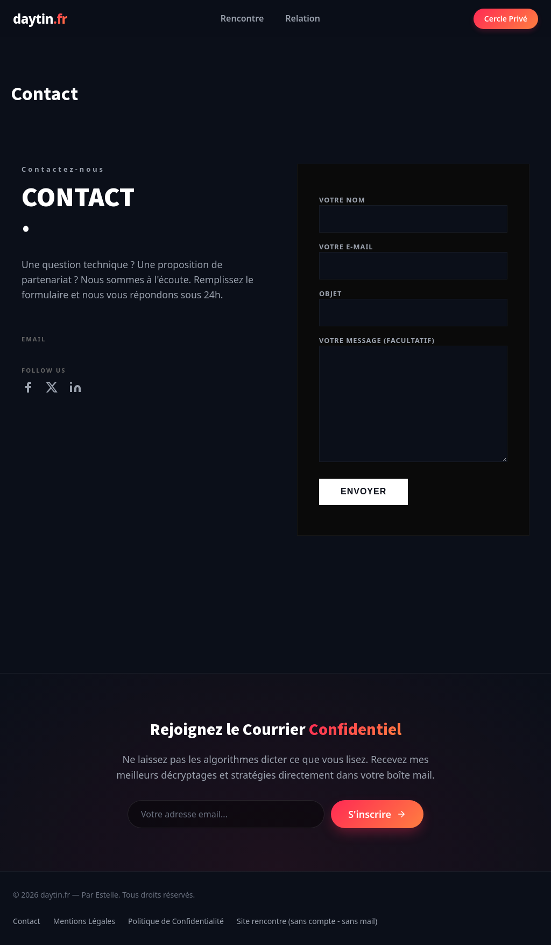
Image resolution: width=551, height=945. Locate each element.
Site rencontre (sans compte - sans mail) (307, 921)
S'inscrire (377, 814)
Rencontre (242, 18)
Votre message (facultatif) (413, 399)
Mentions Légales (84, 921)
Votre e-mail (413, 256)
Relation (302, 18)
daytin (40, 18)
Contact (26, 921)
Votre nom (413, 209)
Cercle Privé (505, 18)
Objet (413, 303)
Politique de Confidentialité (176, 921)
